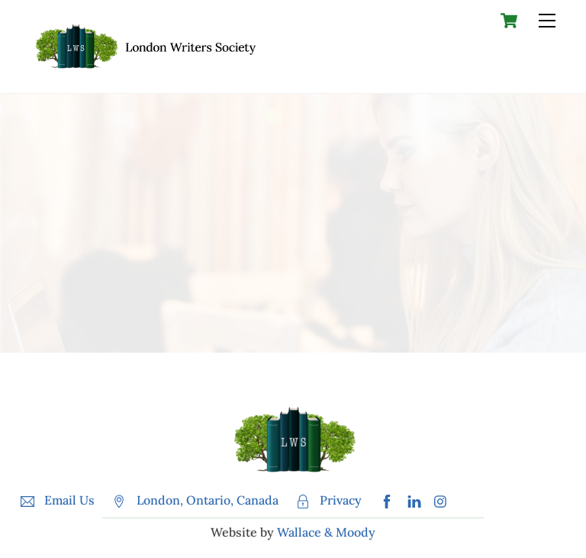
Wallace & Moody (326, 532)
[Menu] (547, 20)
